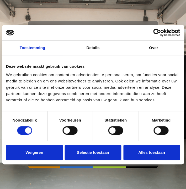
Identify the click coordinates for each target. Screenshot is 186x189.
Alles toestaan (151, 152)
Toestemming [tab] (32, 47)
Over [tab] (153, 47)
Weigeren (34, 152)
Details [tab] (93, 47)
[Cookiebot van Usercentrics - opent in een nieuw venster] (157, 32)
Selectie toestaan (93, 152)
